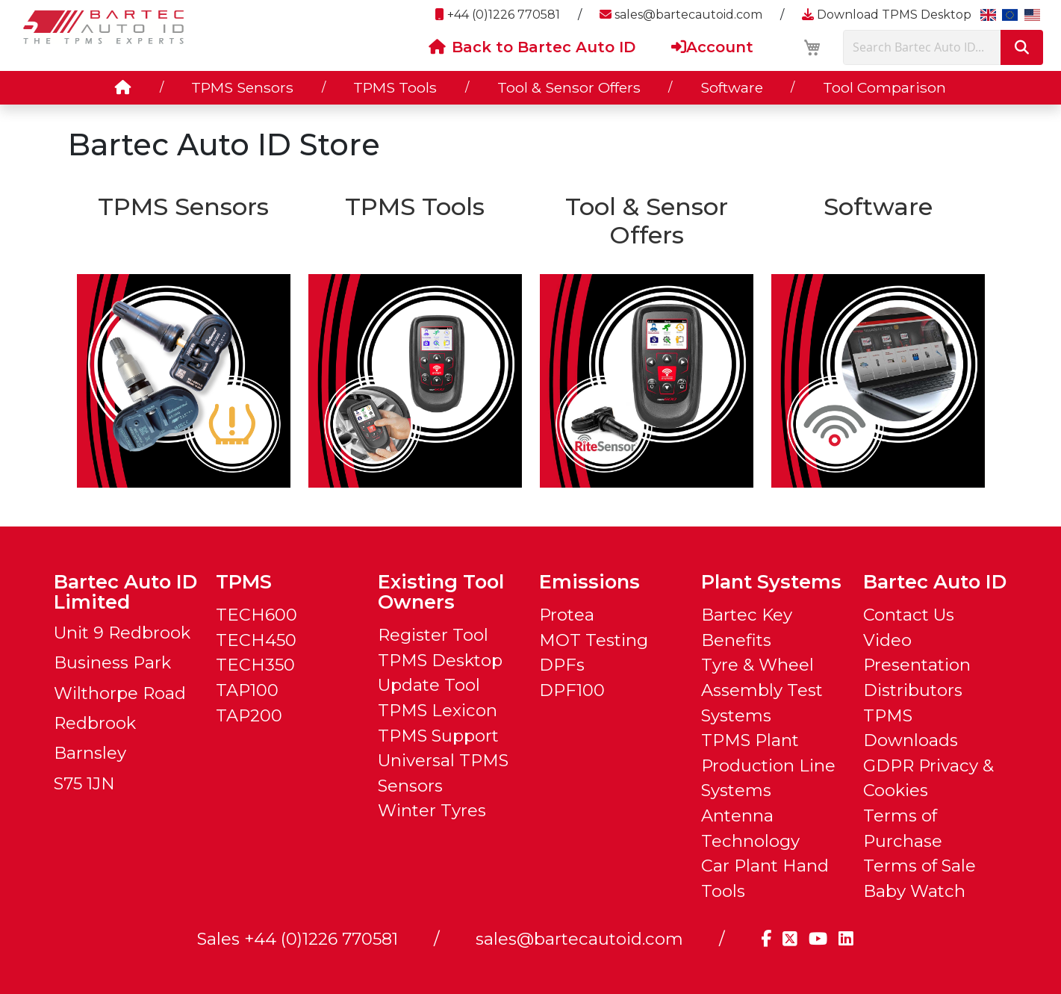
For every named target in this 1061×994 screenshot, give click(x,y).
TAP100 (247, 690)
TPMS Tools (395, 87)
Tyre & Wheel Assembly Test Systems (762, 689)
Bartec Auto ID (934, 581)
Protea (566, 614)
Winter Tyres (432, 810)
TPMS (244, 581)
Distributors (912, 690)
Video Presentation (917, 653)
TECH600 (256, 614)
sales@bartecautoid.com (681, 14)
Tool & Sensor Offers (569, 87)
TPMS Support (438, 735)
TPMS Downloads (910, 728)
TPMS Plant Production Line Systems (768, 765)
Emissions (589, 581)
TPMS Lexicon (437, 710)
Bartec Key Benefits (746, 627)
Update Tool (429, 684)
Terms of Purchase (902, 828)
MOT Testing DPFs (593, 653)
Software (731, 87)
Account (712, 47)
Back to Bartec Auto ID (532, 47)
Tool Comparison (884, 87)
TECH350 (255, 664)
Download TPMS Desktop (886, 14)
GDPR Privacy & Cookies (928, 778)
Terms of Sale (919, 865)
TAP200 (249, 715)
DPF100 (572, 690)
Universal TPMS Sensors (443, 773)
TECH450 (256, 640)
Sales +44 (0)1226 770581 (297, 938)
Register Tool (433, 634)
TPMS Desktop (440, 660)
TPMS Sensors (242, 87)
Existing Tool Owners (441, 591)
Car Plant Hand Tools (765, 878)
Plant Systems (771, 581)
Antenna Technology (750, 828)
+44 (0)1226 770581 (497, 14)
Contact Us (908, 614)
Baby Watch (914, 890)
